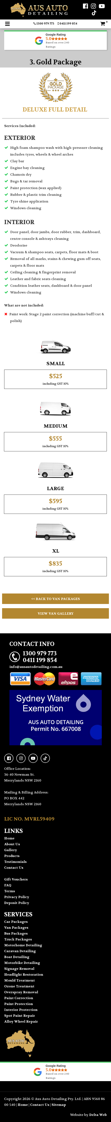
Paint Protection (18, 1004)
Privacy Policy (16, 897)
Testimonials (15, 862)
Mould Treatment (19, 980)
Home (9, 838)
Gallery (10, 850)
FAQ (7, 885)
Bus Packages (16, 933)
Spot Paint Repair (19, 1015)
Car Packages (16, 921)
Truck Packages (18, 939)
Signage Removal (19, 968)
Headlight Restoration (23, 974)
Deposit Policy (16, 903)
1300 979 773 (44, 23)
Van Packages (16, 927)
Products (11, 856)
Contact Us (13, 867)
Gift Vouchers (16, 879)
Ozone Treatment (19, 986)
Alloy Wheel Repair (21, 1021)
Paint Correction (18, 998)
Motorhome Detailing (23, 945)
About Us (12, 844)
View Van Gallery (56, 613)
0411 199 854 (67, 23)
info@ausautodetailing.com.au (35, 667)
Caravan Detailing (20, 951)
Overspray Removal (21, 992)
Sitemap (59, 1105)
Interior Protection (20, 1010)
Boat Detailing (16, 957)
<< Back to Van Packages (55, 599)
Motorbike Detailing (22, 963)
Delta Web (98, 1115)
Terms (9, 891)
